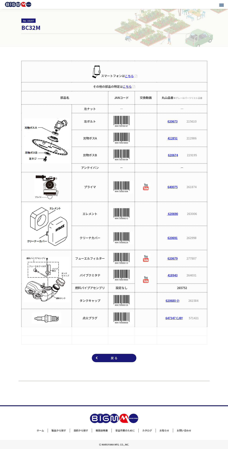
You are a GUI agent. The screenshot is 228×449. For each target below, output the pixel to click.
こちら (129, 76)
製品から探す (59, 430)
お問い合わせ (184, 430)
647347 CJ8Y (174, 318)
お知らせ (164, 430)
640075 (173, 187)
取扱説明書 (102, 430)
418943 (173, 275)
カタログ (147, 430)
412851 (173, 138)
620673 (173, 121)
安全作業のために (125, 430)
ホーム (40, 430)
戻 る (114, 358)
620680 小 (172, 300)
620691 (173, 238)
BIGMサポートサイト (18, 4)
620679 (173, 258)
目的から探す (81, 430)
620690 (172, 213)
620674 (173, 155)
